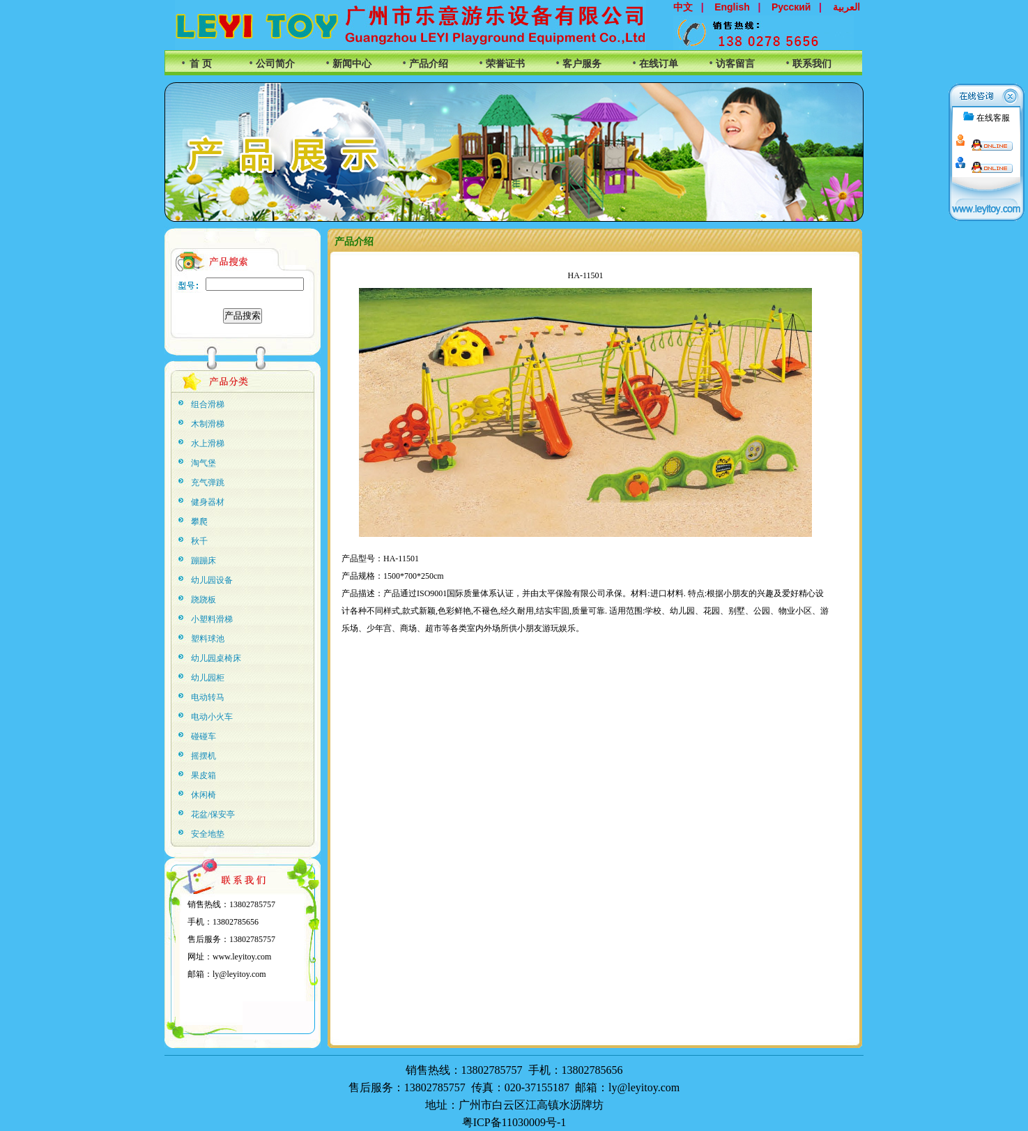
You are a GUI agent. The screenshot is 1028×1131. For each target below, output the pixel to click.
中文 (683, 7)
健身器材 (207, 502)
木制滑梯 (207, 424)
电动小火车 (212, 717)
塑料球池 (207, 639)
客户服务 (581, 64)
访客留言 (735, 64)
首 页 (201, 64)
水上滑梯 (207, 443)
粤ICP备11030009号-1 (514, 1122)
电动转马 (207, 697)
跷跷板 (203, 600)
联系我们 (811, 64)
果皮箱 (203, 775)
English (732, 7)
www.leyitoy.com (242, 957)
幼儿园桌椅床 (216, 658)
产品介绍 (428, 64)
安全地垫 (207, 834)
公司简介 (275, 64)
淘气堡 (203, 463)
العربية (846, 7)
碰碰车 (203, 736)
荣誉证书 (505, 64)
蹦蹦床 (203, 561)
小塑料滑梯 (212, 619)
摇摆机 (203, 756)
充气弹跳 (207, 482)
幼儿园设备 (212, 580)
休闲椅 (203, 795)
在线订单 (658, 64)
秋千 (199, 541)
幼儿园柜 (207, 678)
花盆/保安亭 (213, 814)
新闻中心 (351, 64)
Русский (791, 7)
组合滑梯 (207, 404)
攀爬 (199, 521)
